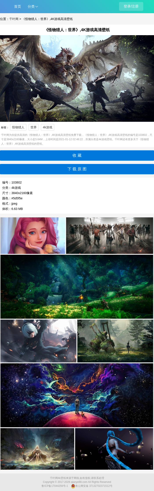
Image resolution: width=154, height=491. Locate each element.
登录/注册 (131, 6)
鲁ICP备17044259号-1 (55, 485)
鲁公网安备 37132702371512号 (91, 486)
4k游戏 (47, 127)
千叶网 (13, 19)
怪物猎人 (18, 127)
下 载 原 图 (77, 169)
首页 (17, 6)
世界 (34, 127)
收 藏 (77, 155)
